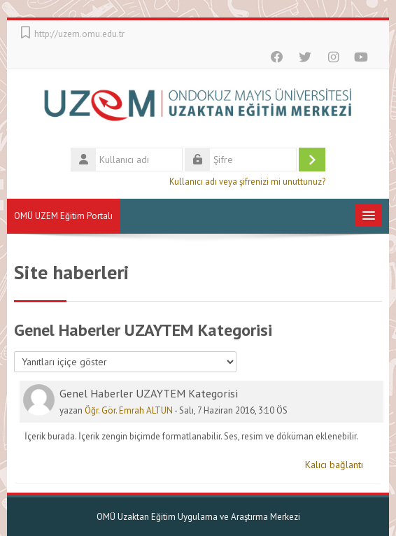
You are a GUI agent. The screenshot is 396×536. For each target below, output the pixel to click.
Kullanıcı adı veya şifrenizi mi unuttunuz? (247, 181)
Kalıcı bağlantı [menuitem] (334, 464)
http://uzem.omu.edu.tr (79, 34)
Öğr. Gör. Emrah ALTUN (129, 410)
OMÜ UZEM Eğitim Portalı (63, 216)
